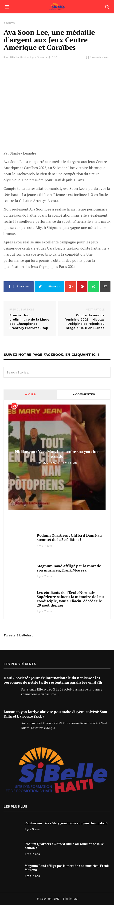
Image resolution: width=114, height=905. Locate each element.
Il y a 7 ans (44, 545)
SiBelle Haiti (17, 57)
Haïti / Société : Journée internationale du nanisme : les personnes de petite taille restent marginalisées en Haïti (53, 680)
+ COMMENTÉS (84, 394)
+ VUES (30, 394)
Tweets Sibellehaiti (19, 635)
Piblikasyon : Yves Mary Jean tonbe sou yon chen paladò (66, 823)
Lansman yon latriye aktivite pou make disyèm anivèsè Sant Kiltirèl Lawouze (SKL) (55, 714)
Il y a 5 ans (32, 829)
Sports (9, 23)
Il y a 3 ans (37, 57)
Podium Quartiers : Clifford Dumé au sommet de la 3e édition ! (69, 537)
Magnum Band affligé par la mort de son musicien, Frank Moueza (69, 568)
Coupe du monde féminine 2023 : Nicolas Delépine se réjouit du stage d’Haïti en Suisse (84, 319)
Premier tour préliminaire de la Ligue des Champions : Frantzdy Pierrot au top (29, 319)
